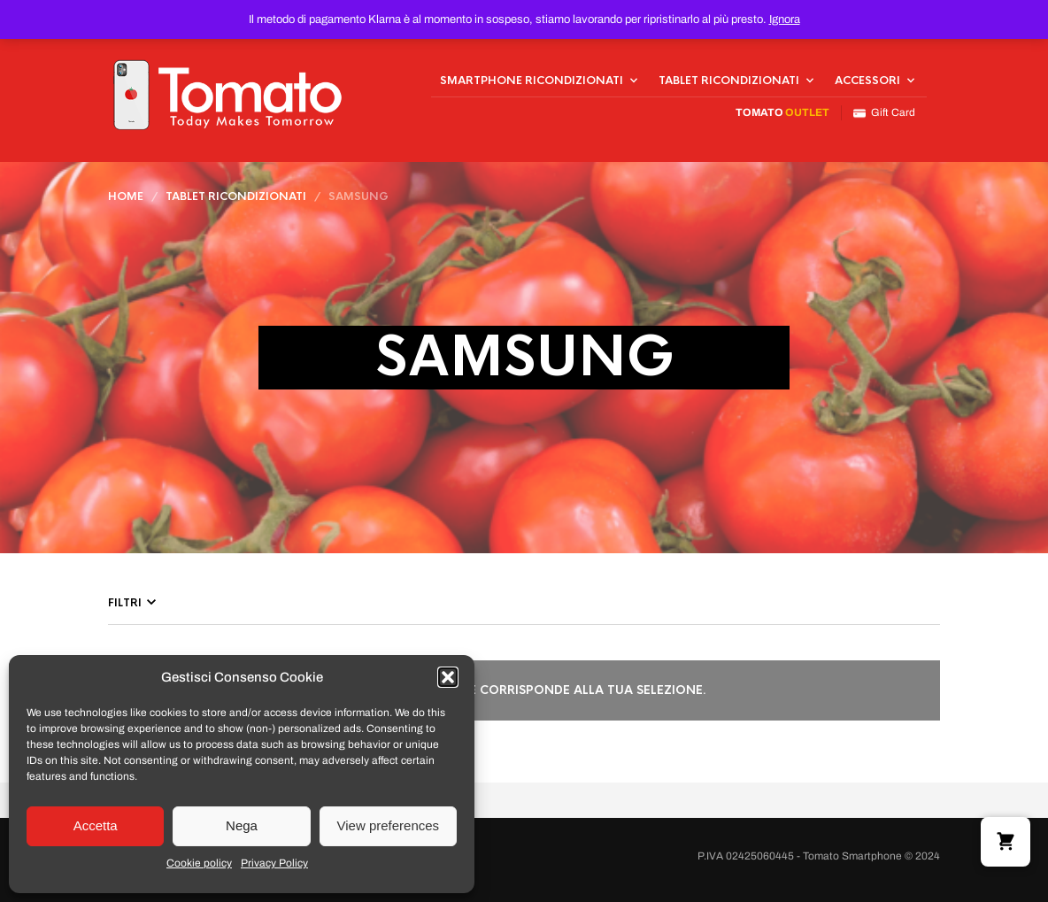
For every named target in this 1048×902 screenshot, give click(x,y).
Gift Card (884, 112)
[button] (448, 677)
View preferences (388, 825)
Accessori (867, 80)
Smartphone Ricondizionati (531, 80)
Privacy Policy (274, 863)
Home (125, 196)
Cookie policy (199, 863)
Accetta (95, 825)
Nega (242, 825)
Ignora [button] (784, 19)
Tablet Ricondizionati (729, 80)
